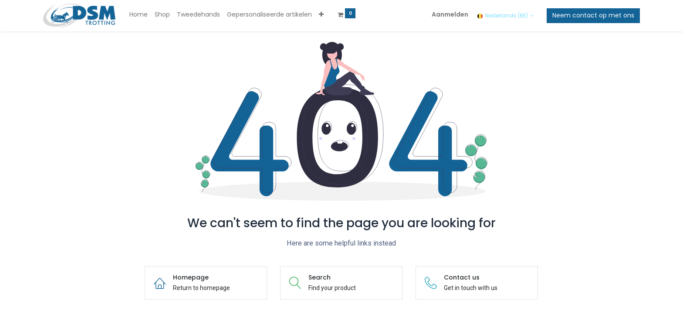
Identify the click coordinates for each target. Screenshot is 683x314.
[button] (321, 15)
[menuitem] (138, 15)
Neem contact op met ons (593, 15)
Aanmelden (450, 14)
